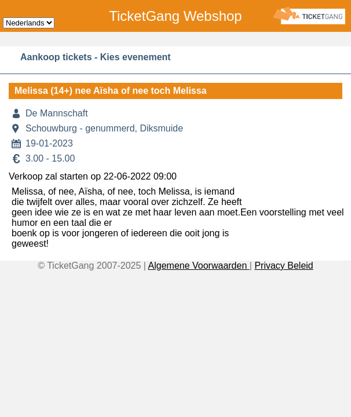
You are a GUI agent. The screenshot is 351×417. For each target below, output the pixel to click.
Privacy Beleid (283, 265)
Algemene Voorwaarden (199, 265)
